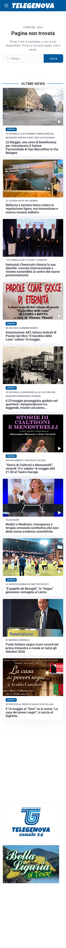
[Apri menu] (6, 5)
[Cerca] (23, 58)
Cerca (53, 58)
